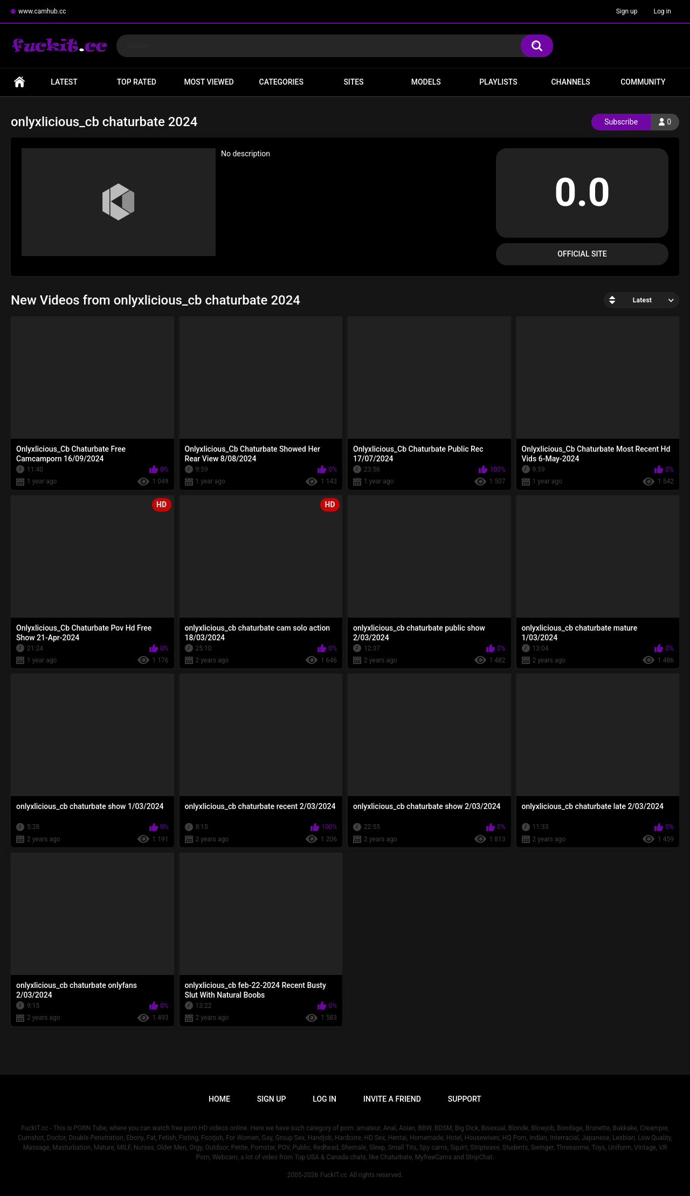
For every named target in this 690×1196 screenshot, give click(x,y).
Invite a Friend (392, 1099)
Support (464, 1099)
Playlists (498, 82)
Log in (662, 11)
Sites (353, 82)
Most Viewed (208, 82)
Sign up (627, 11)
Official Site (581, 254)
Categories (281, 82)
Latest (64, 82)
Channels (570, 82)
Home (19, 82)
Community (642, 82)
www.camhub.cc (42, 11)
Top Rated (136, 82)
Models (426, 82)
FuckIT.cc (333, 1175)
